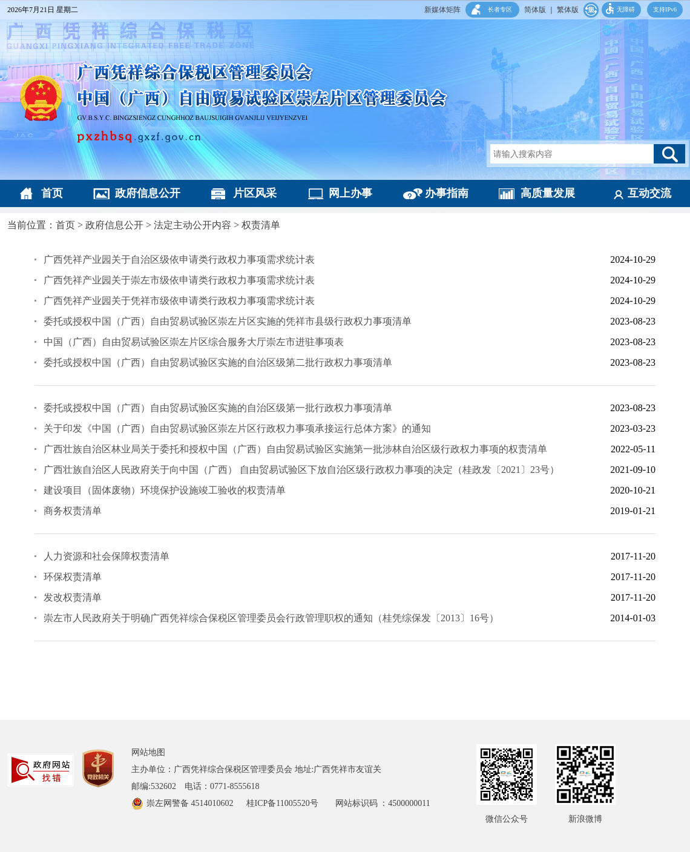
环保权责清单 (73, 577)
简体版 (535, 9)
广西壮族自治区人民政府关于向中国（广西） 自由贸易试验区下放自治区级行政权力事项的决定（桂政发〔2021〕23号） (301, 469)
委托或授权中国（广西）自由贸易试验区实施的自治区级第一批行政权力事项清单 (218, 408)
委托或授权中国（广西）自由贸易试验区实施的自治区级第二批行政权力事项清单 (218, 362)
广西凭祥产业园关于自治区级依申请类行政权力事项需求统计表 (179, 259)
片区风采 (255, 193)
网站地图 (148, 752)
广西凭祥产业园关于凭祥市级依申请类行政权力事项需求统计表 (179, 301)
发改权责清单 (73, 597)
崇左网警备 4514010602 (190, 803)
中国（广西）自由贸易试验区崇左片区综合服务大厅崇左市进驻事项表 (194, 342)
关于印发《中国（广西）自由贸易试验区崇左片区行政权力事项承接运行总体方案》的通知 (237, 428)
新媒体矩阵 (442, 9)
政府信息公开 (147, 193)
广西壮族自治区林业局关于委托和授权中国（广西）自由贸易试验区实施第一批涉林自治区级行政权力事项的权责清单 (295, 449)
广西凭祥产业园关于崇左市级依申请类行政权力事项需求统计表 (179, 280)
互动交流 (649, 193)
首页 (52, 193)
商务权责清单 (73, 511)
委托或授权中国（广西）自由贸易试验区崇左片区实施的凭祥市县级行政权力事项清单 (228, 321)
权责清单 (261, 225)
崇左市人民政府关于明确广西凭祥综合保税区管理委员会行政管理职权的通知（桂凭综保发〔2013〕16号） (271, 618)
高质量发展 (548, 193)
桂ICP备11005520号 (290, 803)
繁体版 (568, 9)
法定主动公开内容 (192, 225)
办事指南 (446, 193)
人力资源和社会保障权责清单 (106, 556)
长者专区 (500, 9)
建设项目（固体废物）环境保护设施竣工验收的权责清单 (165, 490)
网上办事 (350, 193)
